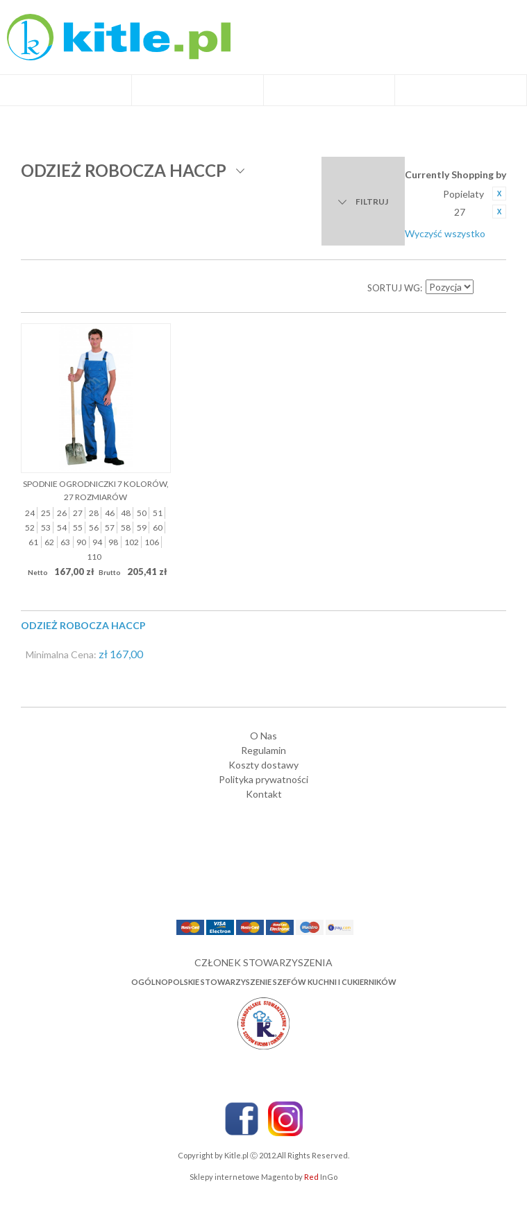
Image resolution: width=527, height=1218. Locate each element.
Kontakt (264, 794)
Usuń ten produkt (499, 193)
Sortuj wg (393, 287)
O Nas (263, 735)
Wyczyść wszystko (445, 233)
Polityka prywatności (263, 779)
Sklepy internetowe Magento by (263, 1176)
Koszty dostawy (263, 765)
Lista (62, 287)
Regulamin (263, 750)
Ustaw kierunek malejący (485, 287)
